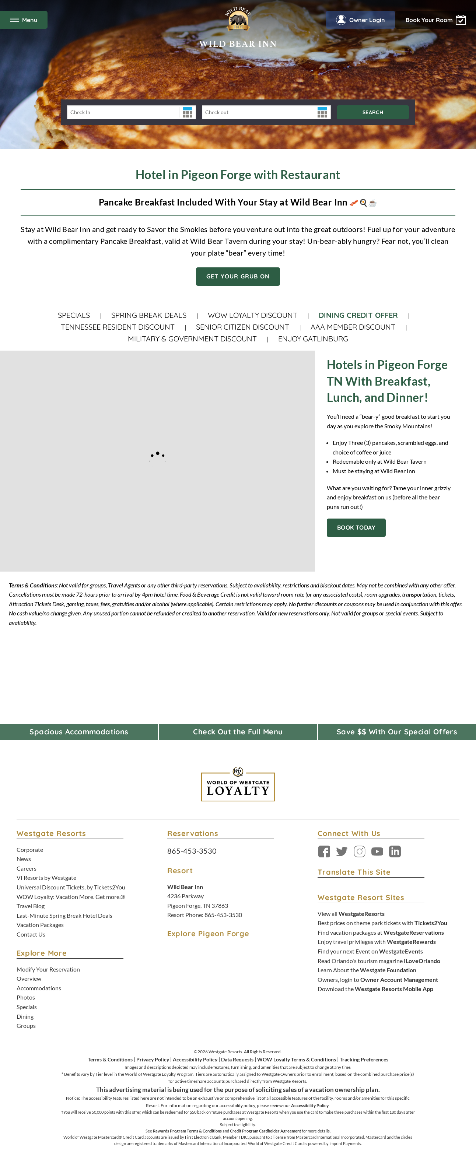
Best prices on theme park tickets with (382, 922)
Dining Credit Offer (358, 315)
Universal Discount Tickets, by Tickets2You (71, 887)
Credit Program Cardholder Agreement (265, 1130)
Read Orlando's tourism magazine (379, 960)
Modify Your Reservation (48, 969)
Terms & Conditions (110, 1059)
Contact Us (31, 934)
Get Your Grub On (238, 276)
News (24, 858)
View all (351, 913)
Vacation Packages (40, 924)
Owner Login (360, 20)
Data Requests (237, 1059)
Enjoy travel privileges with (377, 941)
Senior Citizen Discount (242, 326)
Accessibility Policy (195, 1059)
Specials (74, 315)
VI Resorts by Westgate (46, 877)
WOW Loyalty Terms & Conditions (296, 1059)
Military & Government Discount (192, 338)
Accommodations (39, 987)
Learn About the (367, 969)
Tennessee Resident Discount (118, 326)
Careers (26, 868)
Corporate (30, 849)
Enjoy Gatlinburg (313, 338)
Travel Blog (31, 905)
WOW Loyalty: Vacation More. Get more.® (71, 896)
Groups (26, 1025)
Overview (29, 978)
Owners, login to (378, 979)
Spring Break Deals (148, 315)
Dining (25, 1016)
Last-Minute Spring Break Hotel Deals (64, 915)
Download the (375, 988)
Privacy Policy (152, 1059)
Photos (26, 997)
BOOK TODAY (356, 527)
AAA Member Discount (353, 326)
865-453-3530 (192, 850)
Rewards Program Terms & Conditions (187, 1130)
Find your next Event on (370, 951)
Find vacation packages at (381, 932)
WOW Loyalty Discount (252, 315)
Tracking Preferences (364, 1059)
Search (373, 112)
